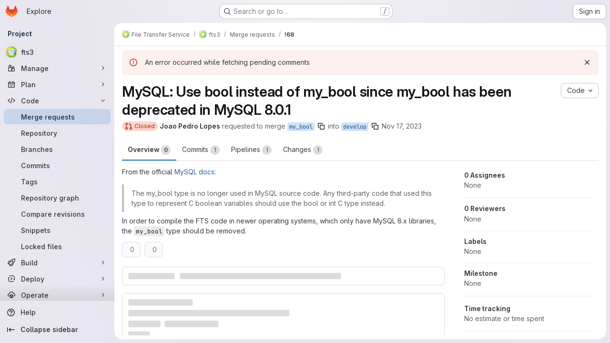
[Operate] (57, 295)
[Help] (57, 312)
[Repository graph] (57, 197)
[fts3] (57, 52)
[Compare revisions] (57, 214)
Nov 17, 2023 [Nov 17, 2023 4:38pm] (402, 126)
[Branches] (57, 149)
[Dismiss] (587, 62)
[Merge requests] (57, 116)
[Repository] (57, 133)
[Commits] (57, 165)
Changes (303, 150)
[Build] (57, 262)
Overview (149, 150)
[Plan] (57, 84)
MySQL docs (194, 172)
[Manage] (57, 68)
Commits (201, 150)
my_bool (301, 127)
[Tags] (57, 181)
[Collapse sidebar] (57, 329)
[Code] (57, 100)
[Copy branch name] (321, 126)
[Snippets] (57, 230)
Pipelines (251, 150)
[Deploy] (57, 278)
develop (354, 127)
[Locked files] (57, 246)
